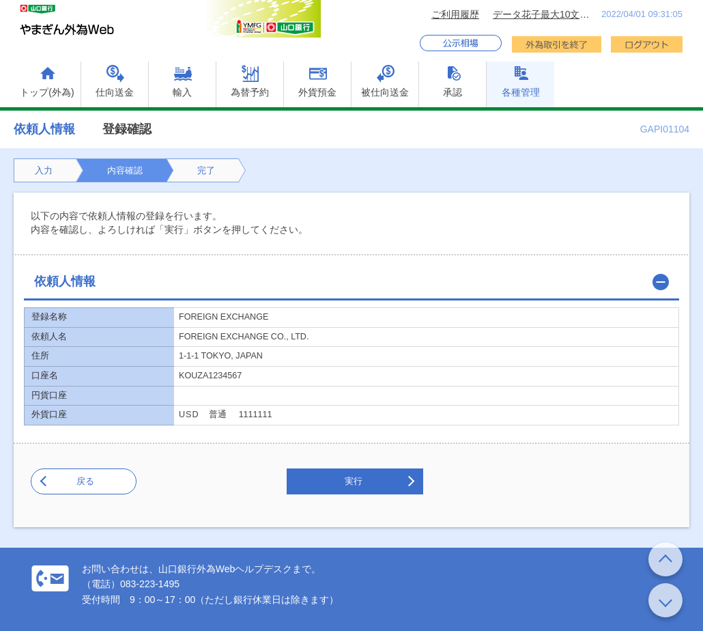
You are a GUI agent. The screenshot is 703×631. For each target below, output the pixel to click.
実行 (353, 481)
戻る (85, 481)
